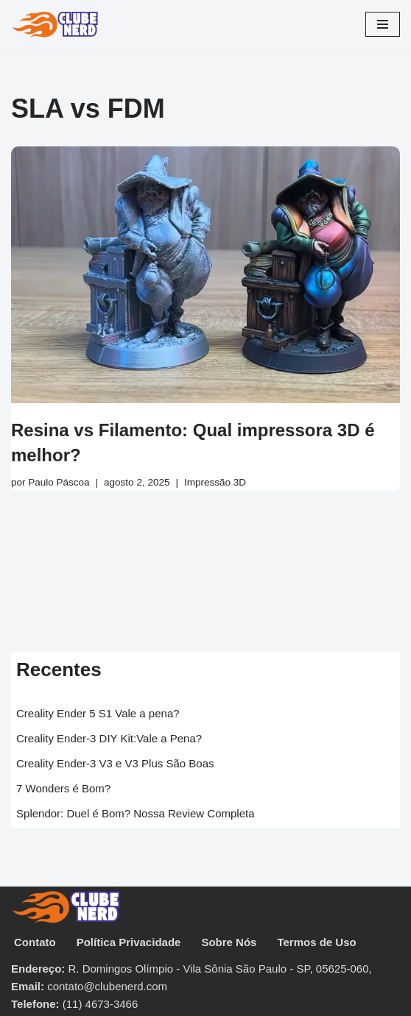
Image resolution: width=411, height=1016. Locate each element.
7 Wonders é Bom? (63, 788)
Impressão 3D (215, 482)
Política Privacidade (129, 942)
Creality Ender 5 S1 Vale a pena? (98, 713)
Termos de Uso (316, 942)
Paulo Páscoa (58, 482)
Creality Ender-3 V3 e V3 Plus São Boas (115, 763)
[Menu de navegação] (382, 24)
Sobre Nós (228, 942)
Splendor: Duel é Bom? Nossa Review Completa (135, 813)
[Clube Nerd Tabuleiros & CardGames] (55, 24)
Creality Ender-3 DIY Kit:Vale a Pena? (109, 738)
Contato (35, 942)
